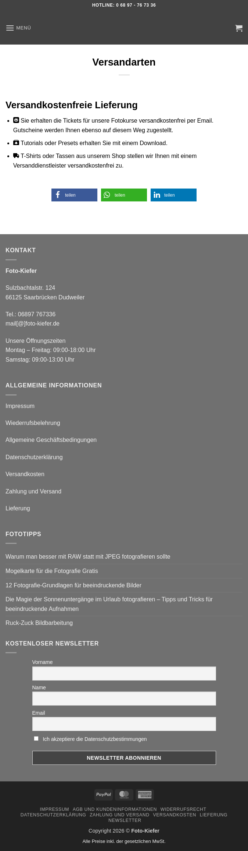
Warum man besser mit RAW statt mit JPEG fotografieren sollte (88, 556)
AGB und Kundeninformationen (115, 809)
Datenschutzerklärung (34, 457)
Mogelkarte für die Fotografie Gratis (52, 571)
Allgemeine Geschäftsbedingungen (51, 440)
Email (38, 713)
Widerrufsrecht (183, 809)
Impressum (20, 406)
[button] (18, 28)
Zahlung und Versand (33, 491)
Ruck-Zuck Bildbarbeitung (39, 623)
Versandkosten (25, 474)
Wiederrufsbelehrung (33, 423)
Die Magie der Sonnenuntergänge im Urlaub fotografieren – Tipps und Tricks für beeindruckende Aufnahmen (109, 604)
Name (39, 687)
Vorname (42, 662)
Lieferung (18, 508)
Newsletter (124, 820)
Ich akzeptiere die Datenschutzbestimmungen (95, 739)
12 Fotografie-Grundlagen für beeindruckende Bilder (73, 585)
